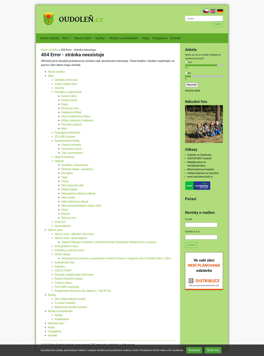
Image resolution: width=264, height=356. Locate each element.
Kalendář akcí (56, 323)
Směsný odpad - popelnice (77, 169)
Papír (64, 177)
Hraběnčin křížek (71, 112)
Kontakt (176, 38)
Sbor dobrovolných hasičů (70, 299)
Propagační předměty (67, 132)
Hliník (64, 209)
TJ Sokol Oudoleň (65, 303)
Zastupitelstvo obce (66, 246)
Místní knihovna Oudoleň (200, 169)
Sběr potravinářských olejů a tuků (81, 205)
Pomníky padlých (71, 124)
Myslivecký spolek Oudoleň (71, 307)
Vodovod (60, 221)
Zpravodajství (63, 226)
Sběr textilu (68, 197)
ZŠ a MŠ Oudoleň (65, 136)
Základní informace (66, 79)
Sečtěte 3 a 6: (192, 231)
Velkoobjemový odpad (74, 201)
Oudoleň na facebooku (199, 154)
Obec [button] (65, 38)
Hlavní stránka (50, 38)
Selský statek (69, 100)
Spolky (52, 294)
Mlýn (64, 128)
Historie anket (192, 90)
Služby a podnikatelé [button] (123, 38)
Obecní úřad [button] (82, 38)
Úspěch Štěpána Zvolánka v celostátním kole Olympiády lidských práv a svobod (108, 242)
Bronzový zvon (70, 108)
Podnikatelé (62, 319)
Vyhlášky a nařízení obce (69, 250)
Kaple (64, 104)
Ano (188, 62)
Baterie (65, 213)
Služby (59, 315)
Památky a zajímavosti (68, 92)
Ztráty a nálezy (63, 282)
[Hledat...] (204, 18)
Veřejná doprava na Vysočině (202, 173)
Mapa (146, 38)
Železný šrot (68, 217)
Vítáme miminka (71, 144)
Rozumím (194, 350)
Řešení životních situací (69, 278)
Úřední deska (62, 254)
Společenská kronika (67, 140)
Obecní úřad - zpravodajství (71, 238)
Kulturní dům (69, 96)
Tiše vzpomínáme (72, 153)
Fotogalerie (160, 38)
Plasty (65, 181)
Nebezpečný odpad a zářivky (78, 193)
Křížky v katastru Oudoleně (77, 120)
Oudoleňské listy (64, 262)
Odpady (59, 161)
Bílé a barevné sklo (72, 185)
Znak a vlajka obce (66, 84)
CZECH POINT (63, 270)
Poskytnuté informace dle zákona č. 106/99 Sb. (83, 290)
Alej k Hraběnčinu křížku (75, 116)
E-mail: (188, 219)
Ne (188, 73)
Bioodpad (67, 173)
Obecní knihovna (65, 157)
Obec (51, 75)
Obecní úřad (55, 230)
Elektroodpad (69, 189)
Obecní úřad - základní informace (74, 234)
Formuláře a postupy (67, 286)
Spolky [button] (99, 38)
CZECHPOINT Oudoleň (199, 158)
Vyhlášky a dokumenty (74, 165)
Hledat (217, 24)
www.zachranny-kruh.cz (200, 176)
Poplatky (60, 266)
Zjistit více (213, 350)
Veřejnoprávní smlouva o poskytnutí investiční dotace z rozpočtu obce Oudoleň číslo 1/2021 (116, 258)
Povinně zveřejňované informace (74, 274)
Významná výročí (71, 148)
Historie (59, 88)
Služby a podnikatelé (60, 311)
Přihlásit (191, 245)
